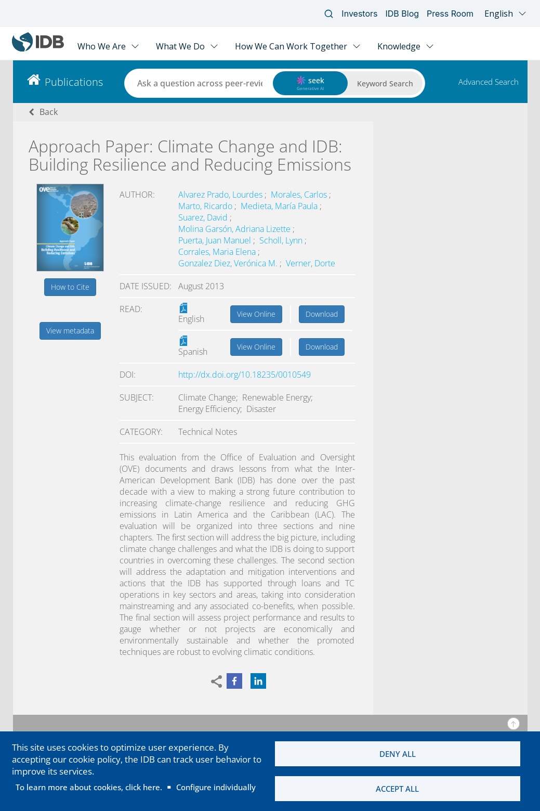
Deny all (397, 754)
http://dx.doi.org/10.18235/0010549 (244, 374)
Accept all (397, 788)
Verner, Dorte (310, 263)
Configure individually (216, 787)
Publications (74, 82)
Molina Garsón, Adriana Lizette (235, 229)
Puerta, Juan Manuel (215, 240)
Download (322, 314)
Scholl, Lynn (282, 240)
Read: (131, 309)
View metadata (70, 331)
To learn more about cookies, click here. (89, 787)
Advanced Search (488, 81)
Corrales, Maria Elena (218, 252)
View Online (256, 314)
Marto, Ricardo (206, 206)
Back (48, 112)
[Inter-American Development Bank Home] (38, 49)
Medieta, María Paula (280, 206)
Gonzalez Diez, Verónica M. (229, 263)
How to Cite (70, 287)
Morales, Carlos (300, 194)
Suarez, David (204, 217)
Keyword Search (385, 83)
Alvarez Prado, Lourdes (221, 194)
